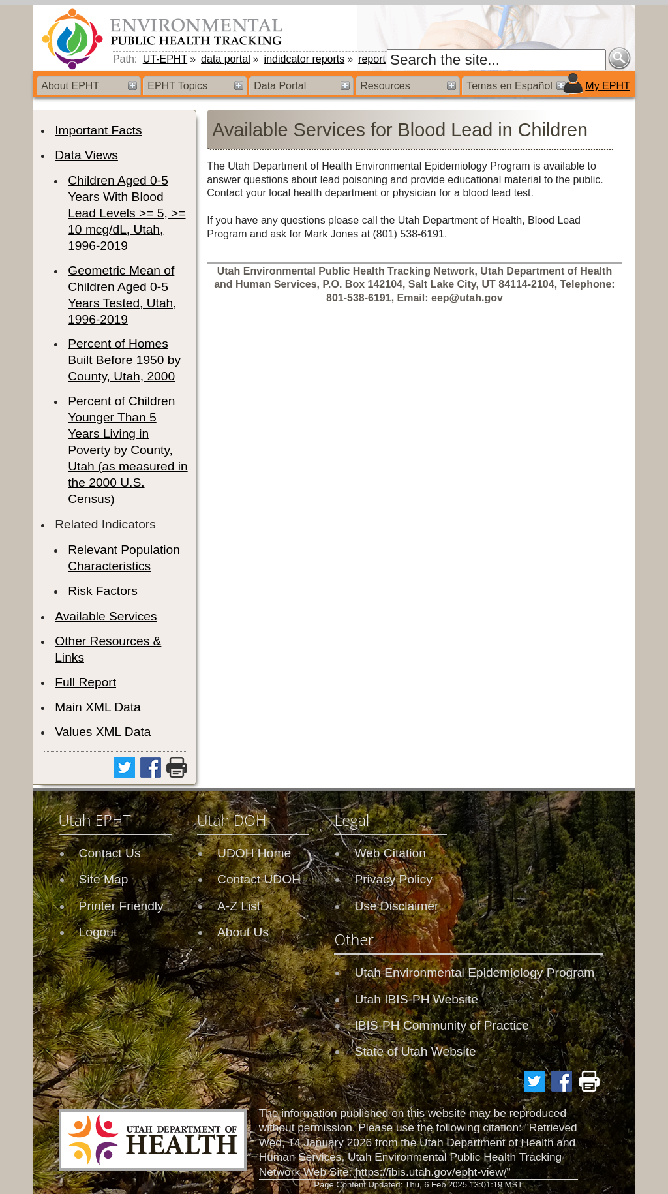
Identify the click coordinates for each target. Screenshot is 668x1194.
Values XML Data (103, 732)
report (372, 59)
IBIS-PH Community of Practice (441, 1025)
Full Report (85, 682)
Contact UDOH (259, 879)
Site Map (104, 879)
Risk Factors (103, 591)
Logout (98, 932)
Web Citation (390, 853)
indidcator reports (304, 59)
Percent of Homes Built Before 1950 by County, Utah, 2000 (124, 360)
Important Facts (98, 130)
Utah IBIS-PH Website (416, 999)
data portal (225, 59)
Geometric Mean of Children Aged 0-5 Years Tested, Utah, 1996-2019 (122, 295)
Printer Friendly (121, 906)
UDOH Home (254, 853)
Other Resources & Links (108, 649)
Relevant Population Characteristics (124, 558)
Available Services (106, 616)
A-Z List (238, 906)
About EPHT (70, 85)
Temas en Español (509, 85)
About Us (243, 932)
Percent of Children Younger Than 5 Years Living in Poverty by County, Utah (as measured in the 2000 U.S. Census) (127, 450)
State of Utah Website (415, 1051)
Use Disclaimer (396, 906)
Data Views (86, 155)
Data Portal (280, 85)
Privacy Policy (393, 879)
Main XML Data (98, 707)
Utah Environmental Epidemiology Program (474, 972)
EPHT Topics (177, 85)
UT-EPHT (165, 59)
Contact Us (110, 853)
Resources (385, 85)
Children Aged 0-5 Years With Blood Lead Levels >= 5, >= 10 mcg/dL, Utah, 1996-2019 (126, 213)
